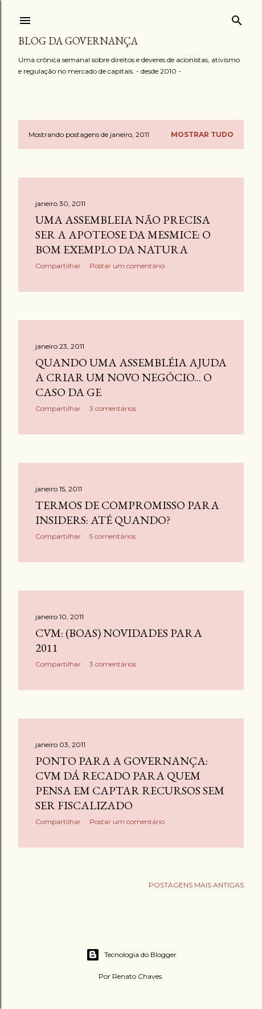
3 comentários (112, 408)
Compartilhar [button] (58, 265)
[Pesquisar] (237, 18)
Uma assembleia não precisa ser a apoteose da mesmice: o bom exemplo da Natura (123, 234)
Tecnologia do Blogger (131, 955)
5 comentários (112, 536)
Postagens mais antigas (196, 885)
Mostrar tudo (202, 134)
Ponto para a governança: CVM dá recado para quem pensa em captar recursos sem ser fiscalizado (129, 783)
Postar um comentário (127, 265)
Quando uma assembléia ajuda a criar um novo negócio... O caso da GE (131, 377)
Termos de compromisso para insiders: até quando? (127, 512)
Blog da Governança (78, 40)
